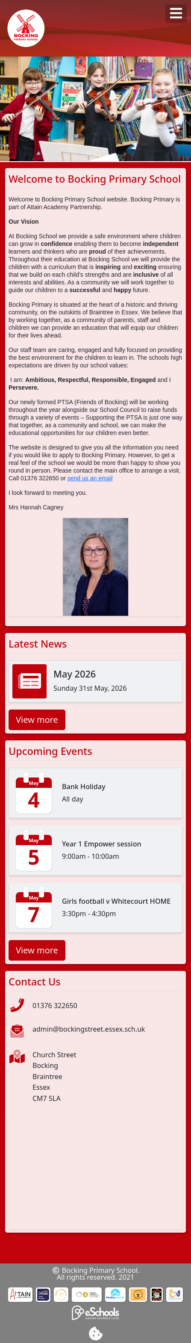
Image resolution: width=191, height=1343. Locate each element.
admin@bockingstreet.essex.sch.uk (88, 1029)
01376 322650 (54, 1005)
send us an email (90, 478)
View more (37, 719)
